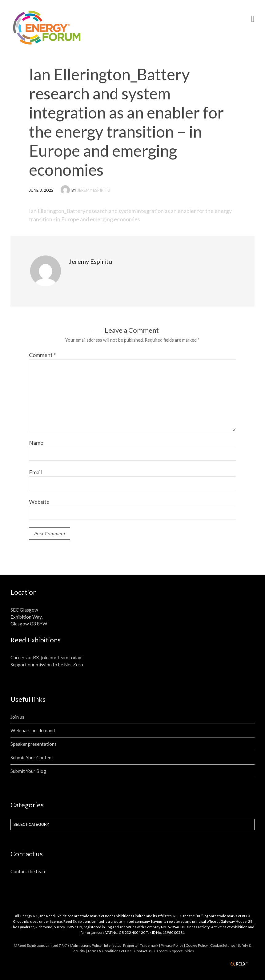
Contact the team (28, 871)
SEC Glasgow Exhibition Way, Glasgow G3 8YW (28, 617)
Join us (17, 717)
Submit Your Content (31, 757)
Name (36, 442)
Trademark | (150, 945)
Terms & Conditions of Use (109, 951)
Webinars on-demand (32, 730)
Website (39, 501)
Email (35, 472)
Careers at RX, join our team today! (46, 657)
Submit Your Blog (28, 771)
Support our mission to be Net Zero (46, 664)
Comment (42, 354)
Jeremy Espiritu (93, 190)
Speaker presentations (33, 744)
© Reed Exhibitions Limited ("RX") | (42, 945)
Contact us (143, 951)
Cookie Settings (222, 945)
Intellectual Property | (122, 945)
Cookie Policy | (198, 945)
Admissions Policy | (87, 945)
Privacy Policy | (173, 945)
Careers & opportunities (174, 951)
